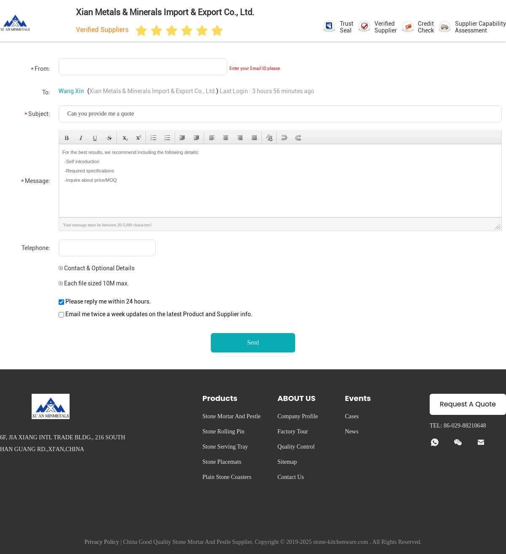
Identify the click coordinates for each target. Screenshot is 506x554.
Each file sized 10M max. (94, 283)
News (351, 431)
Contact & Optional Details (97, 268)
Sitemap (287, 462)
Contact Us (290, 477)
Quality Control (296, 447)
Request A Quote (468, 404)
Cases (352, 416)
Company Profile (297, 416)
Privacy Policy (101, 542)
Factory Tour (292, 431)
